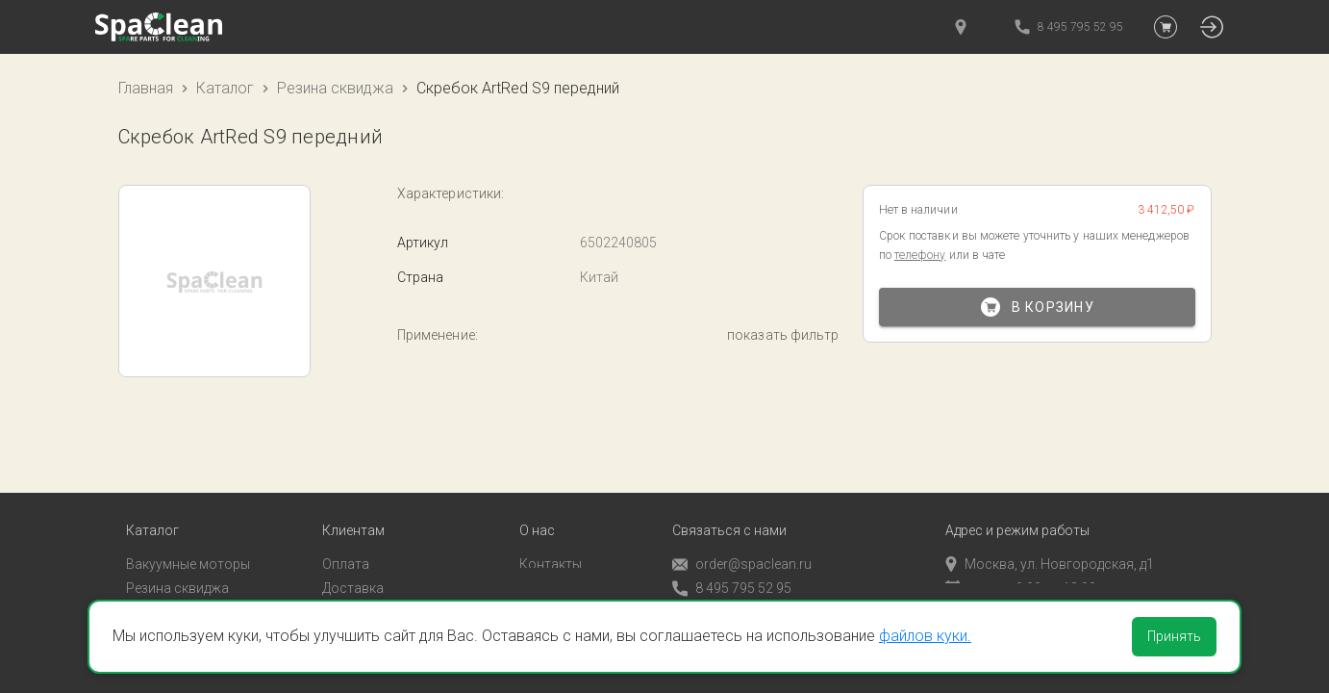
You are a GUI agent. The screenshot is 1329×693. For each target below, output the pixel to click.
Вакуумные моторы (188, 538)
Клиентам (353, 505)
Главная (145, 88)
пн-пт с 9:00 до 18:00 (1020, 562)
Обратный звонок (729, 586)
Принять (1174, 636)
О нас (537, 505)
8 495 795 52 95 (731, 562)
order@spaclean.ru (742, 538)
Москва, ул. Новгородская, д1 (1049, 538)
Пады (142, 586)
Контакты (550, 538)
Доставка (353, 562)
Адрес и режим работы (1017, 505)
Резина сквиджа (335, 88)
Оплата (345, 538)
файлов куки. (925, 636)
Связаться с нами (729, 505)
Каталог (225, 88)
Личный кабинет (373, 586)
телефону (920, 255)
